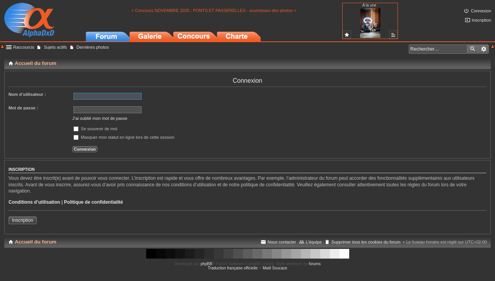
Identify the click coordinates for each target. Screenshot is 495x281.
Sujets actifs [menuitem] (55, 47)
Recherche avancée (483, 49)
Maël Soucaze (275, 268)
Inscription (22, 220)
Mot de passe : (23, 108)
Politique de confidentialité (93, 202)
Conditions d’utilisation (34, 202)
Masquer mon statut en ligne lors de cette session (123, 137)
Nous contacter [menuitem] (282, 242)
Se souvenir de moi (95, 128)
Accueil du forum (35, 242)
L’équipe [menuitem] (314, 242)
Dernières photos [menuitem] (93, 47)
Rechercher (472, 49)
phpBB (206, 264)
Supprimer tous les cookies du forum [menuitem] (366, 242)
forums (315, 264)
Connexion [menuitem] (481, 11)
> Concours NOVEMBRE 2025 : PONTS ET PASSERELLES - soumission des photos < (213, 10)
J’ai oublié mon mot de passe (99, 118)
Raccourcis (23, 47)
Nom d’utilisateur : (27, 94)
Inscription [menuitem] (481, 20)
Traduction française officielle (233, 268)
